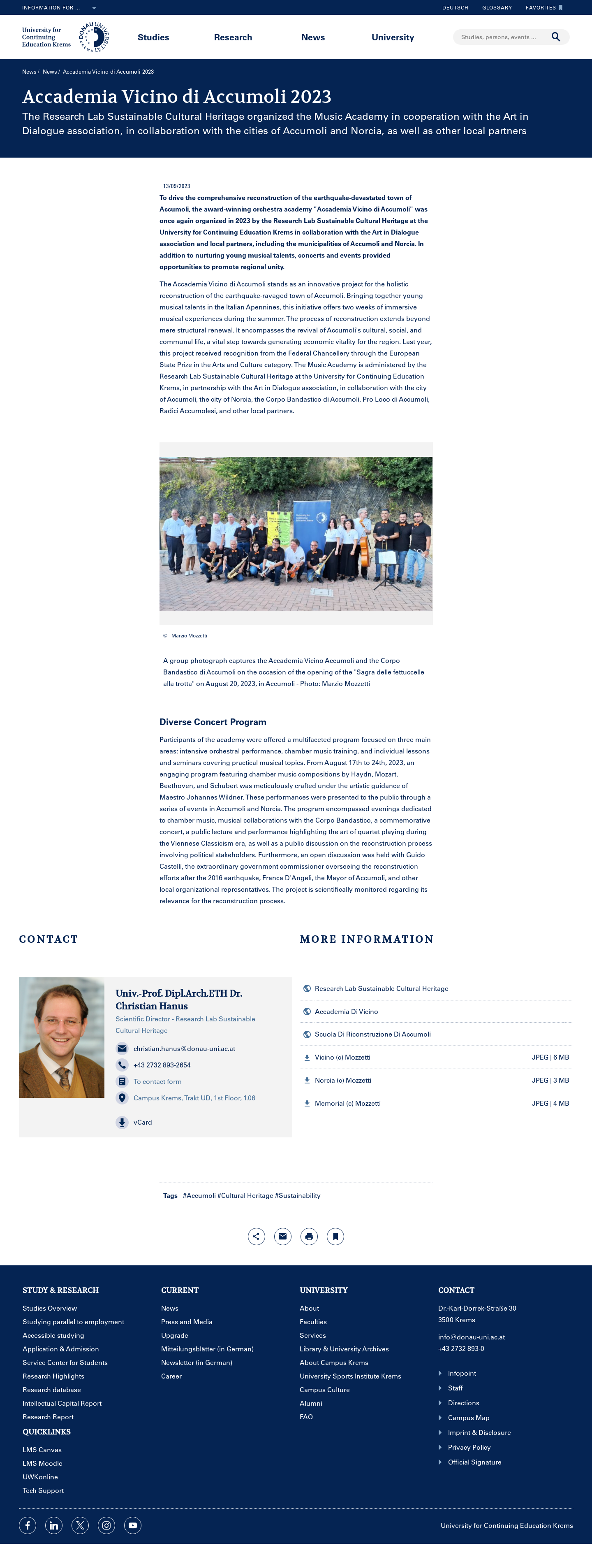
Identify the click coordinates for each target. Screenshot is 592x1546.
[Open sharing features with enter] (256, 1236)
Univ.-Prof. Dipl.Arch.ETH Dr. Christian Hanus (179, 1000)
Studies (153, 36)
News (313, 36)
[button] (198, 1122)
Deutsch (455, 7)
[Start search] (556, 37)
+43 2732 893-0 (461, 1348)
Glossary (494, 7)
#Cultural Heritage (245, 1195)
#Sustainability (298, 1195)
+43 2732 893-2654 (153, 1065)
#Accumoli (199, 1195)
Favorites (542, 7)
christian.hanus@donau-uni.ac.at (175, 1048)
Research (233, 36)
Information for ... (60, 8)
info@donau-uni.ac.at (471, 1336)
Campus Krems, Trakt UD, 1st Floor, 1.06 (185, 1097)
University (393, 36)
